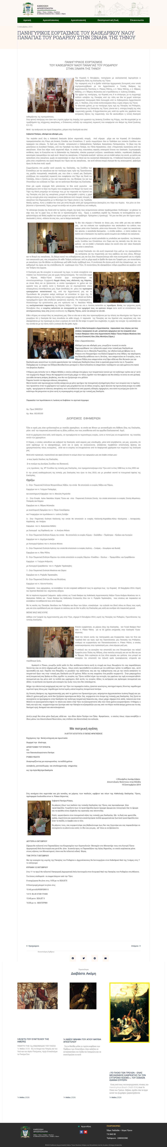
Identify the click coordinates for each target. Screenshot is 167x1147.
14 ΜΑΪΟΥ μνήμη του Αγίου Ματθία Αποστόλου (82, 1040)
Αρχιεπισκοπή (78, 20)
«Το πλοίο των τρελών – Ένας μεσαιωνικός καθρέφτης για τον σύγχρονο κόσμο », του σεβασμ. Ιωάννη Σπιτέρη (127, 1077)
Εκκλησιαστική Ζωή (108, 20)
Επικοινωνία (137, 20)
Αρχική (27, 20)
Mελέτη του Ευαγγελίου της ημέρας (33, 1040)
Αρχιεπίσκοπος (51, 20)
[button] (73, 958)
